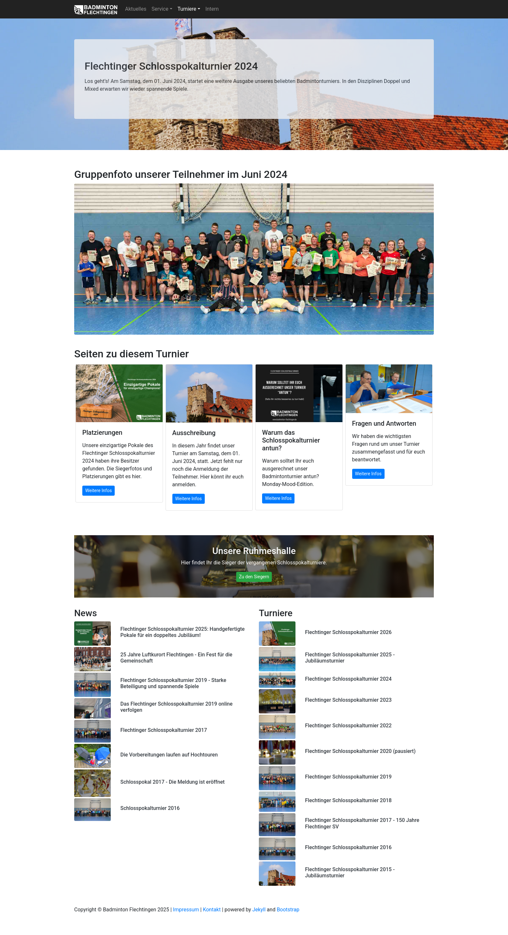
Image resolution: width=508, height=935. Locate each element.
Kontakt (212, 909)
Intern (212, 9)
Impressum (186, 909)
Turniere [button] (187, 9)
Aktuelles (135, 9)
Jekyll (259, 909)
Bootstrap (288, 909)
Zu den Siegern (254, 576)
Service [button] (160, 9)
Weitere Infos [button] (98, 490)
